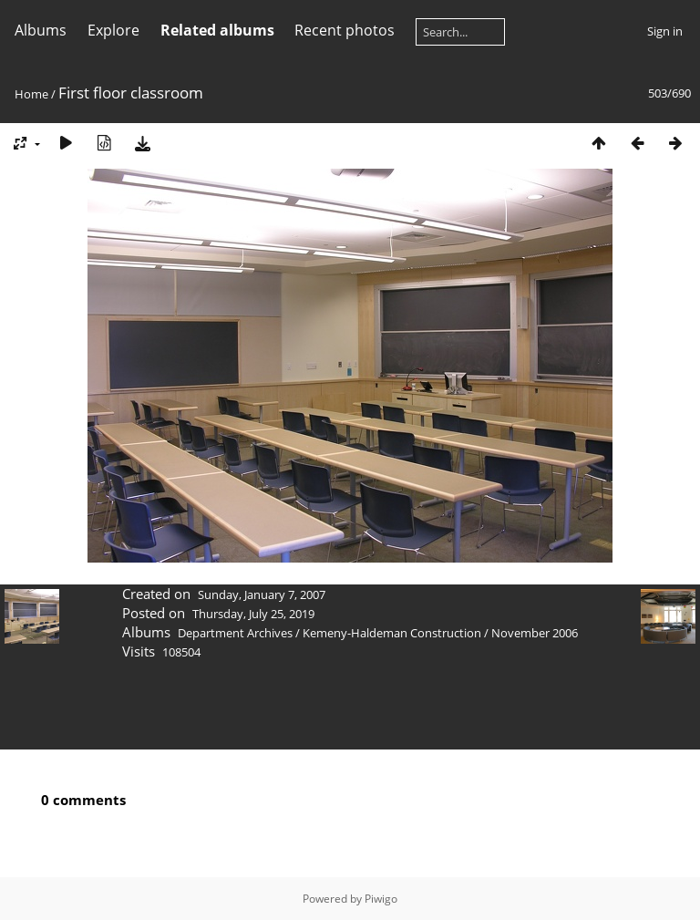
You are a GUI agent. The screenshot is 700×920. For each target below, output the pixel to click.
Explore (113, 30)
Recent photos (344, 30)
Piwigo (381, 898)
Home (31, 94)
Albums (41, 30)
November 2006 (534, 633)
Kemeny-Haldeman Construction (392, 633)
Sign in (665, 31)
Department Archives (235, 633)
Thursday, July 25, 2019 (253, 613)
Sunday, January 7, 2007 (261, 594)
